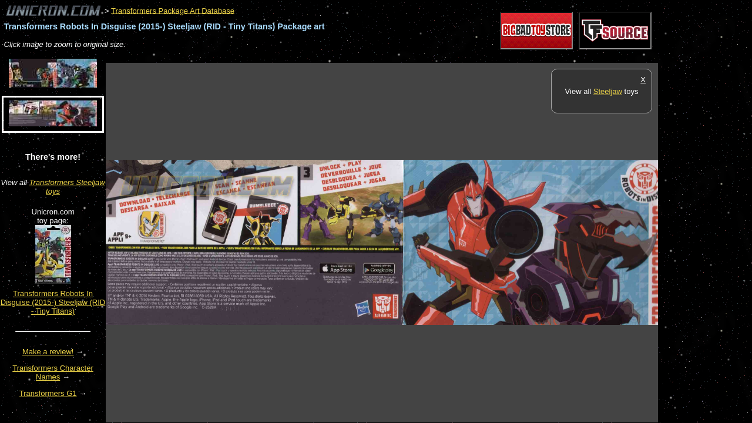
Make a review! (47, 351)
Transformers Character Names (52, 372)
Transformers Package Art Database (172, 10)
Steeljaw (607, 91)
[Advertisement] (319, 56)
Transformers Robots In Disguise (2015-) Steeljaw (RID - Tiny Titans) (53, 302)
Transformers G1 (48, 393)
